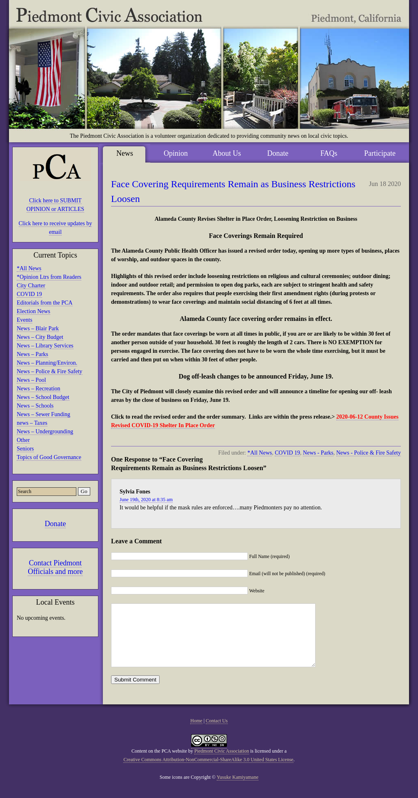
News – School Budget (43, 397)
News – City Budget (40, 337)
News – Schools (35, 406)
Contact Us (217, 733)
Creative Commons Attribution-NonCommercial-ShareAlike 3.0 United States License (208, 772)
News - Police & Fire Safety (368, 453)
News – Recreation (38, 389)
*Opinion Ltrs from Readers (49, 277)
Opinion (176, 153)
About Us (227, 153)
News (124, 153)
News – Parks (32, 354)
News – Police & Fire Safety (49, 371)
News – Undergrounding (45, 431)
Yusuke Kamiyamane (237, 789)
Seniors (25, 449)
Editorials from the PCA (45, 303)
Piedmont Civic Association (221, 763)
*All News (29, 268)
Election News (33, 311)
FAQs (329, 153)
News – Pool (31, 380)
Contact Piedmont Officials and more (55, 567)
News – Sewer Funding (43, 414)
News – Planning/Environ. (47, 363)
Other (23, 440)
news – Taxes (32, 423)
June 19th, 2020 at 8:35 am (146, 499)
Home (196, 733)
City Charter (31, 285)
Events (24, 320)
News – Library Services (45, 346)
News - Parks (318, 453)
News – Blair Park (38, 328)
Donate (55, 524)
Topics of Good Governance (49, 457)
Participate (380, 153)
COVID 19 (29, 294)
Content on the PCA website (159, 763)
